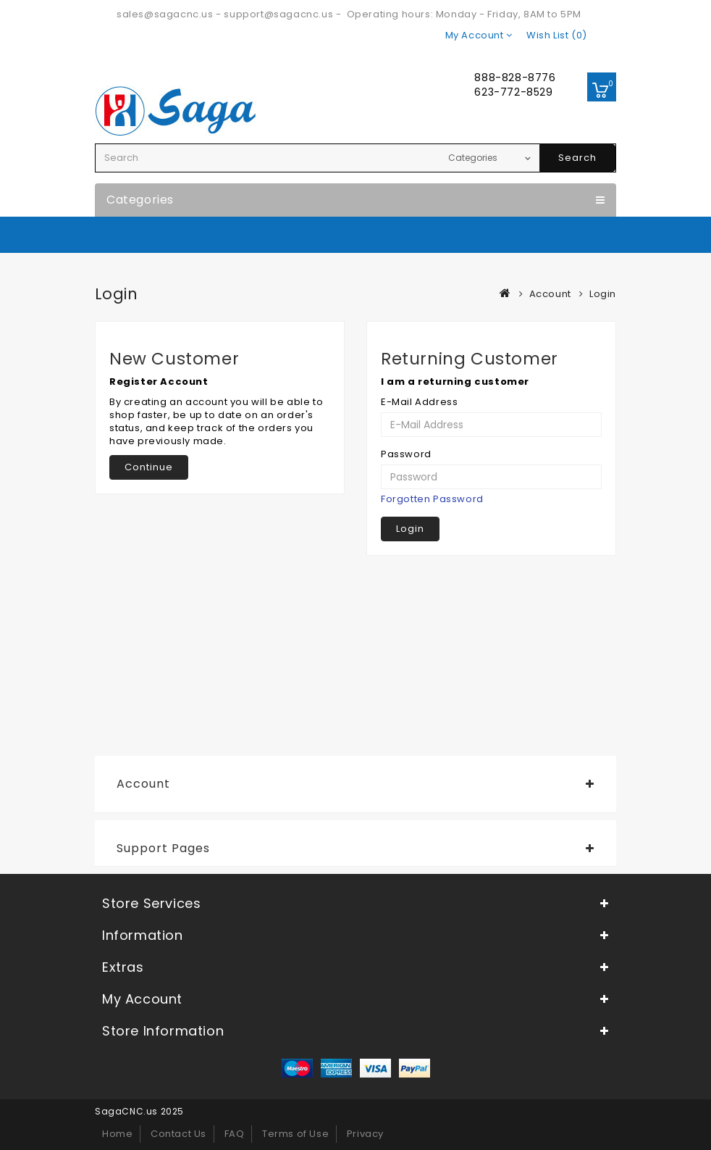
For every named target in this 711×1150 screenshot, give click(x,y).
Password (406, 454)
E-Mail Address (419, 402)
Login (602, 294)
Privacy (365, 1134)
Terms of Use (295, 1134)
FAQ (234, 1134)
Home (117, 1134)
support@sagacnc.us (278, 14)
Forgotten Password (432, 499)
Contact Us (178, 1134)
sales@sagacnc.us (165, 14)
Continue (149, 467)
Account (550, 294)
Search (577, 157)
